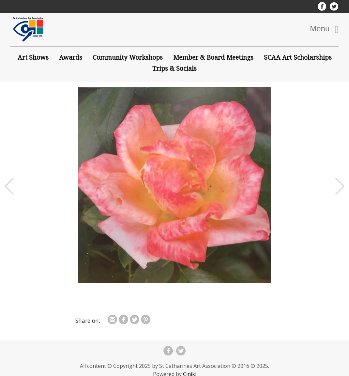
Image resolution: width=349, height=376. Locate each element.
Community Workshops (128, 57)
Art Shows (33, 57)
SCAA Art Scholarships (298, 57)
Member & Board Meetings (213, 57)
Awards (70, 57)
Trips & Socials (174, 68)
